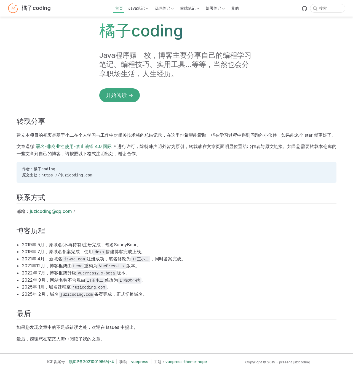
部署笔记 (215, 9)
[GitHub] (304, 8)
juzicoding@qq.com (51, 211)
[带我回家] (29, 8)
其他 (235, 8)
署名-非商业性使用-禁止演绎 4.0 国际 (74, 146)
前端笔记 (189, 9)
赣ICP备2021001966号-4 (91, 361)
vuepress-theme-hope (186, 361)
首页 (119, 8)
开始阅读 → (119, 95)
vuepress (139, 361)
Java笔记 (137, 9)
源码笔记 (164, 9)
